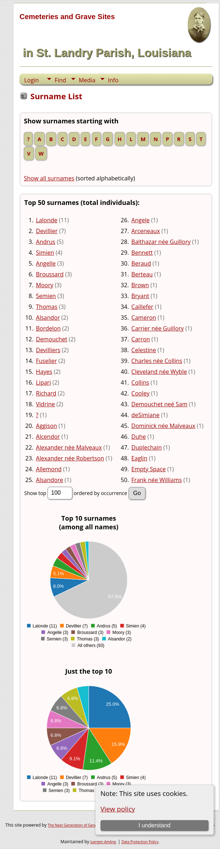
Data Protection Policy (139, 841)
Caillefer (142, 307)
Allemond (49, 469)
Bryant (140, 296)
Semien (46, 296)
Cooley (140, 393)
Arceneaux (145, 231)
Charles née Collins (156, 361)
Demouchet (51, 339)
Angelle (46, 263)
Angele (140, 220)
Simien (45, 253)
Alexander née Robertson (70, 458)
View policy (117, 808)
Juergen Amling (103, 841)
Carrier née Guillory (157, 328)
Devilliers (48, 350)
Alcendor (48, 437)
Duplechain (146, 447)
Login (31, 80)
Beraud (141, 263)
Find (60, 80)
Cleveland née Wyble (159, 372)
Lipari (43, 382)
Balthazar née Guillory (160, 242)
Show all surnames (49, 178)
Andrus (45, 242)
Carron (140, 339)
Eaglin (139, 458)
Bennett (142, 253)
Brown (140, 285)
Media (87, 80)
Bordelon (48, 328)
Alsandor (48, 317)
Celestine (143, 350)
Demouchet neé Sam (159, 404)
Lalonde (47, 220)
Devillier (47, 231)
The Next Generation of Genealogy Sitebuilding (87, 825)
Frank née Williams (156, 480)
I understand (154, 825)
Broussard (50, 274)
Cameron (143, 317)
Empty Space (148, 469)
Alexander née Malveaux (69, 447)
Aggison (46, 426)
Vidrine (45, 404)
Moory (44, 285)
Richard (46, 393)
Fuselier (46, 361)
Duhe (138, 437)
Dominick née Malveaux (163, 426)
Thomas (47, 307)
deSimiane (145, 415)
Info (113, 80)
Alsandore (49, 480)
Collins (140, 382)
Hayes (44, 372)
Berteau (142, 274)
